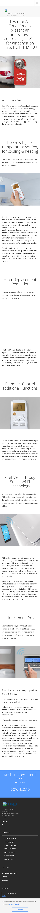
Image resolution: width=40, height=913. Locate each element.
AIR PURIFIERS (9, 852)
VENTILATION (9, 856)
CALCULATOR (11, 893)
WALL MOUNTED (10, 839)
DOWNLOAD (20, 789)
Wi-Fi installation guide (9, 873)
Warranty (5, 880)
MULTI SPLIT (9, 842)
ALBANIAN (21, 904)
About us (4, 818)
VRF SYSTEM (8, 859)
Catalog (4, 877)
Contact (4, 821)
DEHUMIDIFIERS (10, 849)
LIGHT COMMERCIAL (11, 845)
